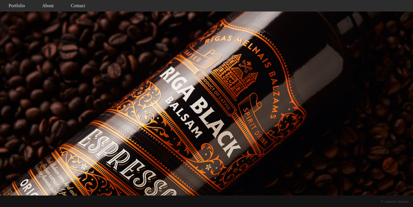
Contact (78, 5)
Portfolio (17, 5)
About (48, 5)
